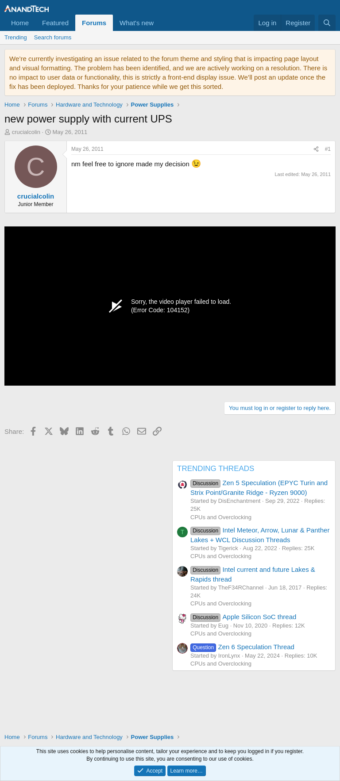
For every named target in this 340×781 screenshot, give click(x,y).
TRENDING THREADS (215, 468)
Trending (15, 37)
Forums (94, 23)
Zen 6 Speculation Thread (242, 647)
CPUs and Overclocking (220, 517)
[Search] (327, 23)
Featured (55, 23)
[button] (161, 23)
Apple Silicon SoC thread (243, 616)
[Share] (316, 149)
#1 (328, 149)
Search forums (53, 37)
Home (20, 23)
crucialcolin (26, 132)
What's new (137, 23)
